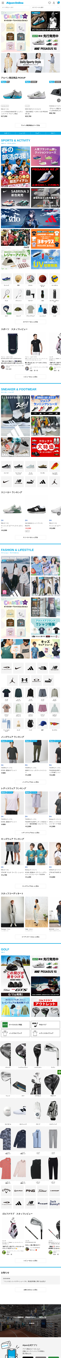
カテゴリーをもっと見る (30, 322)
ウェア (37, 133)
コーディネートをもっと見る (30, 937)
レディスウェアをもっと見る (30, 832)
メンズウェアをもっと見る (30, 782)
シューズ (22, 133)
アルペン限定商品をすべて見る (30, 125)
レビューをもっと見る (30, 377)
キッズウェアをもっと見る (30, 886)
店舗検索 (31, 1323)
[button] (59, 100)
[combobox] (15, 7)
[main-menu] (3, 3)
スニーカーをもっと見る (30, 537)
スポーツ (6, 133)
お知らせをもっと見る (30, 1290)
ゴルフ (53, 133)
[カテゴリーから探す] (45, 7)
